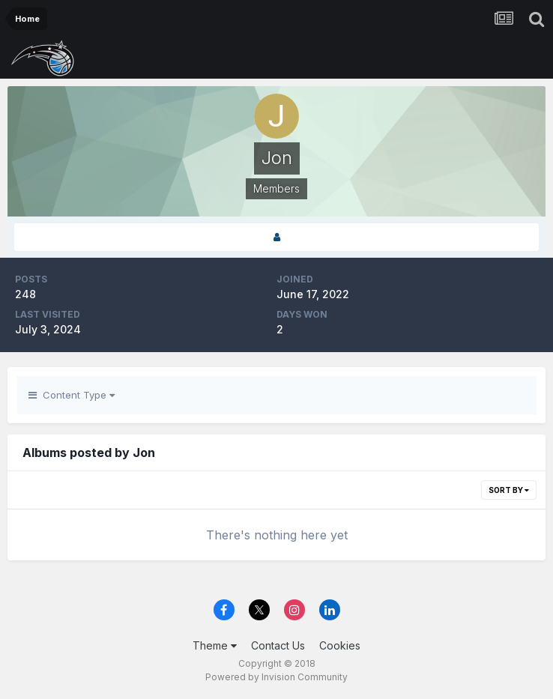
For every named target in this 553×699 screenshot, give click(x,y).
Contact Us (278, 645)
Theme (215, 645)
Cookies (339, 645)
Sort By (509, 489)
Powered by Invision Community (276, 677)
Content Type (71, 395)
